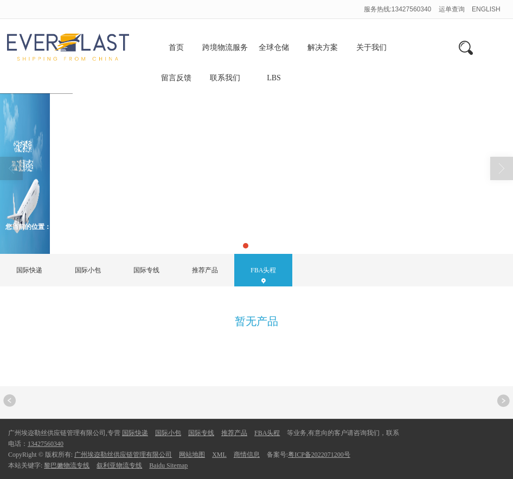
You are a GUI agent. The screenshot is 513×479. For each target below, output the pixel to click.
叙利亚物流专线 (119, 465)
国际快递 (29, 270)
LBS (274, 78)
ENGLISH (486, 9)
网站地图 (192, 454)
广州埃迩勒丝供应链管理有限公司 (123, 454)
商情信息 (247, 454)
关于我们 (371, 47)
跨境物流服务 (225, 47)
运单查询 (452, 9)
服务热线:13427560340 (398, 9)
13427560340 (45, 444)
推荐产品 (205, 270)
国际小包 (88, 270)
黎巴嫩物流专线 (66, 465)
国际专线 (146, 270)
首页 (176, 47)
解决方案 (322, 47)
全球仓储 (274, 47)
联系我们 (225, 78)
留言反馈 (176, 78)
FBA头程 (103, 227)
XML (219, 454)
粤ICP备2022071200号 (319, 454)
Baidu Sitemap (168, 465)
